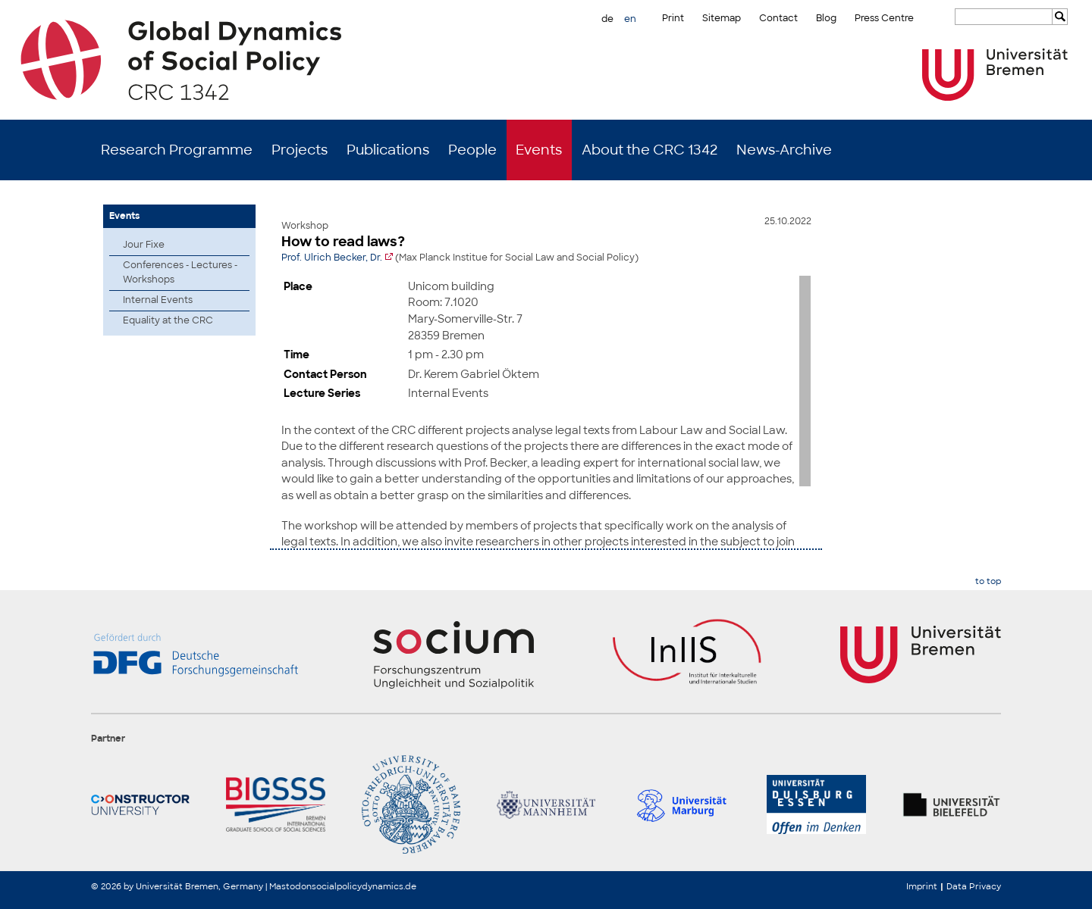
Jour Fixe (144, 245)
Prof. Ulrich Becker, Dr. (331, 257)
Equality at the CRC (168, 320)
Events (539, 150)
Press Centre (884, 18)
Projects (299, 150)
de (607, 19)
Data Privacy (973, 886)
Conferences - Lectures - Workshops (180, 272)
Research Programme (177, 150)
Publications (388, 150)
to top (988, 581)
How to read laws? (343, 242)
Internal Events (158, 300)
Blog (826, 18)
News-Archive (784, 150)
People (472, 150)
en (630, 19)
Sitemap (721, 18)
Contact (778, 18)
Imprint (921, 886)
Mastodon (290, 886)
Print (673, 18)
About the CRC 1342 (649, 150)
